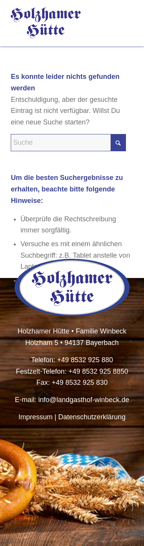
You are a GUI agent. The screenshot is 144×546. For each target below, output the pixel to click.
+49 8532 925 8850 (98, 371)
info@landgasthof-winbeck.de (83, 400)
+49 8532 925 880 (85, 360)
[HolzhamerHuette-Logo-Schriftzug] (60, 23)
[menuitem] (122, 23)
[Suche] (68, 142)
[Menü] (122, 23)
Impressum (35, 417)
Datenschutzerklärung (92, 417)
